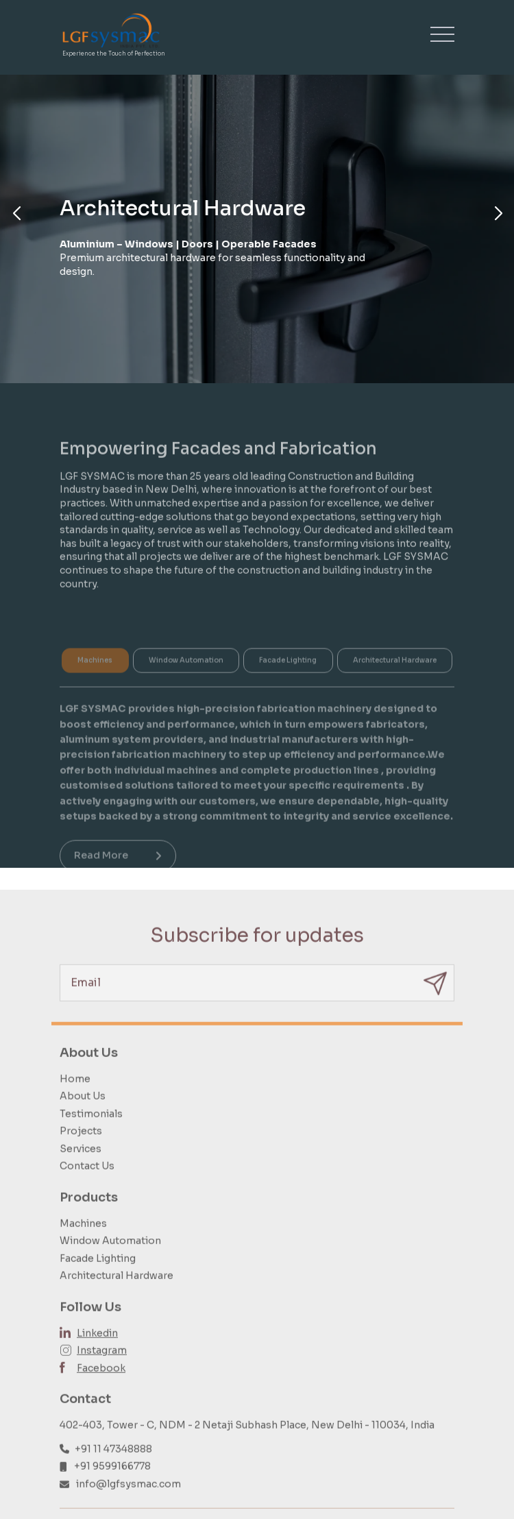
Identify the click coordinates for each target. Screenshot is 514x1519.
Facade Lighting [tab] (288, 675)
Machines (83, 1242)
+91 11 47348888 (113, 1467)
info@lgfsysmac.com (128, 1502)
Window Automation (110, 1259)
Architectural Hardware (116, 1295)
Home (75, 1097)
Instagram (102, 1369)
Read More (118, 870)
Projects (81, 1149)
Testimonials (91, 1132)
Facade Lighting (98, 1277)
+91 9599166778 (112, 1485)
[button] (16, 214)
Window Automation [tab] (186, 675)
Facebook (101, 1387)
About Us (83, 1114)
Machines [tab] (94, 675)
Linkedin (97, 1352)
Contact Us (87, 1185)
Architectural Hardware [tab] (395, 675)
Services (80, 1167)
